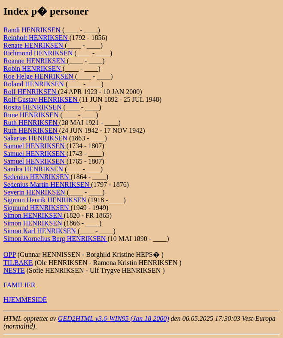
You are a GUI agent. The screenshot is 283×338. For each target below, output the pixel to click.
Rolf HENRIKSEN (30, 91)
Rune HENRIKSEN (31, 115)
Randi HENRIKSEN (32, 29)
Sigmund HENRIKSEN (36, 207)
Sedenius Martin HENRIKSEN (47, 184)
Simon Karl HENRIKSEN (40, 230)
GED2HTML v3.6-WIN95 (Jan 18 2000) (113, 318)
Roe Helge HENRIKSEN (39, 76)
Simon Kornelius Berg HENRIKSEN (55, 238)
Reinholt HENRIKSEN (36, 37)
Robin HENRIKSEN (33, 68)
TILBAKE (18, 262)
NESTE (14, 270)
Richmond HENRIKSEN (38, 53)
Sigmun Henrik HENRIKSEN (45, 200)
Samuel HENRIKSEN (35, 145)
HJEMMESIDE (25, 299)
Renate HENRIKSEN (34, 45)
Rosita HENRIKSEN (33, 107)
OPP (9, 254)
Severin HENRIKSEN (35, 192)
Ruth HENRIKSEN (31, 122)
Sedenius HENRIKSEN (36, 176)
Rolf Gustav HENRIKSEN (41, 99)
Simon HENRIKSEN (33, 215)
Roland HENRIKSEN (34, 84)
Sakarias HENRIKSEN (36, 138)
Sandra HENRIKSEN (34, 169)
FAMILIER (19, 285)
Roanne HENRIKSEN (35, 60)
